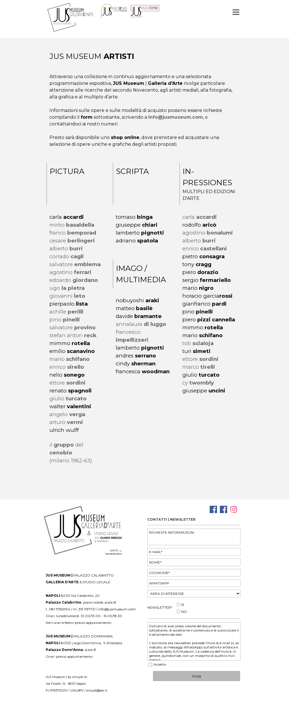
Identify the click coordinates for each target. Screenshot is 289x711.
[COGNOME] (193, 573)
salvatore (72, 327)
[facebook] (213, 509)
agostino (70, 272)
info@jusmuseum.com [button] (175, 117)
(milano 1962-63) (70, 460)
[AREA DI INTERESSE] (193, 593)
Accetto (160, 664)
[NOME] (193, 562)
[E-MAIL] (193, 552)
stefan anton (73, 335)
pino (64, 319)
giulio (68, 398)
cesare (72, 240)
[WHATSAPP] (193, 583)
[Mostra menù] (236, 12)
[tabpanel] (144, 56)
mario (69, 359)
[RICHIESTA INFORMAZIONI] (193, 537)
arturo (66, 422)
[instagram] (233, 509)
